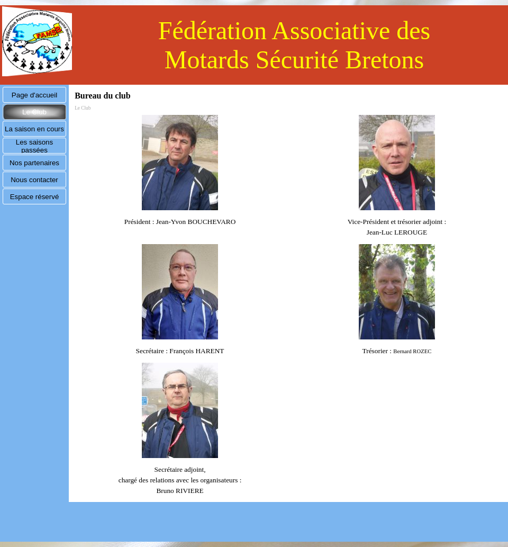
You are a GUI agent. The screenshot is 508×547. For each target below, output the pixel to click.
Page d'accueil (34, 95)
